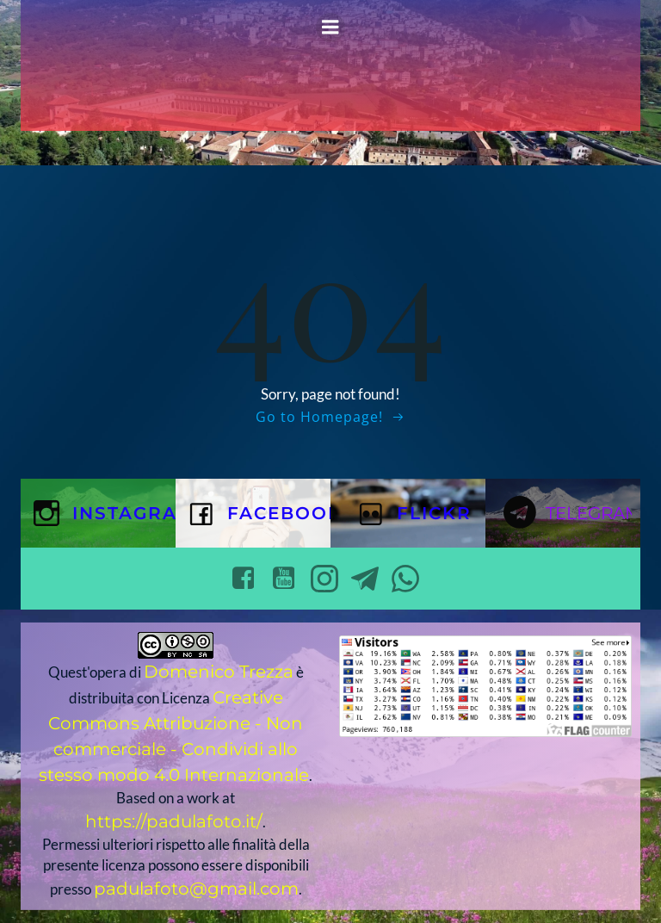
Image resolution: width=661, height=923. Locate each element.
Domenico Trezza (218, 671)
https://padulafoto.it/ (174, 821)
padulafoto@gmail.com (196, 888)
